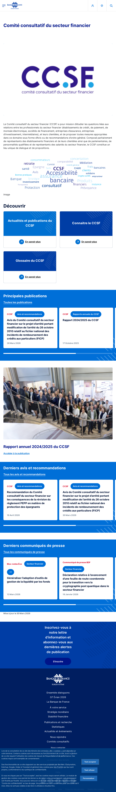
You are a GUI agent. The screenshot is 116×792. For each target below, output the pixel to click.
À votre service (58, 707)
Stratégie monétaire (58, 712)
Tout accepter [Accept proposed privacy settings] (90, 762)
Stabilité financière (58, 716)
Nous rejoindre (58, 737)
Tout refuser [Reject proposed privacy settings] (89, 770)
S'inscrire (58, 661)
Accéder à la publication (16, 453)
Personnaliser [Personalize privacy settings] (88, 778)
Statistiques (58, 726)
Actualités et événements (58, 731)
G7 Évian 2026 (58, 697)
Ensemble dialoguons (58, 692)
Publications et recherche (58, 722)
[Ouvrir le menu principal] (4, 5)
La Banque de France (58, 701)
